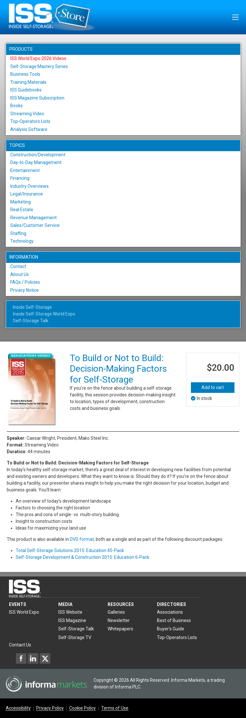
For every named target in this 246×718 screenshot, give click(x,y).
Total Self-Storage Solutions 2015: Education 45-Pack (70, 550)
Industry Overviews (29, 186)
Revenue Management (33, 217)
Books (16, 105)
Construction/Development (37, 154)
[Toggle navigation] (235, 17)
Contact (18, 266)
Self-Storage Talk (30, 320)
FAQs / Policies (25, 282)
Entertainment (25, 170)
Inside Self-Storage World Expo (44, 313)
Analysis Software (28, 129)
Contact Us (20, 644)
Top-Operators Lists (30, 121)
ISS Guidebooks (26, 89)
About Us (19, 274)
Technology (22, 241)
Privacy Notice (24, 290)
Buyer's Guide (170, 628)
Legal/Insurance (26, 193)
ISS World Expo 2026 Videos (38, 58)
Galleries (116, 612)
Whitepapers (120, 628)
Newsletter (119, 620)
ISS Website (70, 612)
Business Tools (25, 74)
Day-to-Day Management (36, 162)
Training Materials (28, 82)
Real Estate (21, 209)
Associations (170, 612)
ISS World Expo (24, 612)
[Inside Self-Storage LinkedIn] (33, 658)
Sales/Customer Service (35, 225)
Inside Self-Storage (32, 307)
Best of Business (174, 620)
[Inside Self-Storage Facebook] (21, 658)
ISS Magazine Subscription (37, 97)
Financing (19, 178)
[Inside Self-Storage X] (44, 658)
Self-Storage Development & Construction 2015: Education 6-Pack (82, 557)
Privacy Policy (50, 708)
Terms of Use (114, 708)
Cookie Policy (82, 708)
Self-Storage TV (74, 637)
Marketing (20, 201)
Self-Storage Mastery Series (39, 66)
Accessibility (18, 708)
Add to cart (212, 387)
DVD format (82, 539)
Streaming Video (27, 113)
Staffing (18, 233)
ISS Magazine (72, 620)
